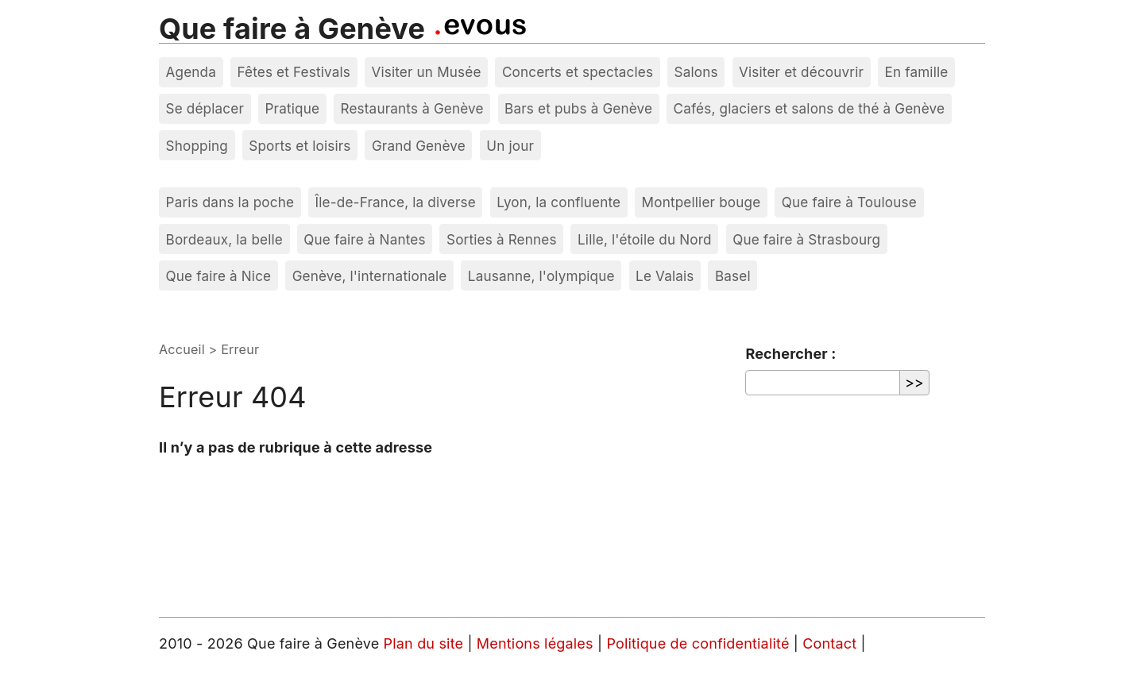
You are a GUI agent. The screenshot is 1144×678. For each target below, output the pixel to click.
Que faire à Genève (292, 28)
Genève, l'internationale (369, 276)
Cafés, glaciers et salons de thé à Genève (809, 108)
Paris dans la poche (230, 202)
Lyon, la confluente (558, 202)
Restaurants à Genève (411, 108)
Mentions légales (537, 643)
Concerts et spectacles (577, 72)
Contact (831, 643)
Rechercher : (790, 353)
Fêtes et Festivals (293, 72)
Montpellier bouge (701, 202)
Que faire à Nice (219, 276)
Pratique (292, 108)
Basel (733, 276)
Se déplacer (205, 108)
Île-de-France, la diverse (395, 202)
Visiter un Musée (426, 72)
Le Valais (665, 276)
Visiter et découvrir (801, 72)
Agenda (191, 72)
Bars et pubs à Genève (578, 108)
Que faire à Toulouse (849, 202)
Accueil (182, 349)
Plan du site (424, 643)
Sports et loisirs (299, 145)
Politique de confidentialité (699, 643)
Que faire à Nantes (364, 239)
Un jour (510, 145)
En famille (916, 72)
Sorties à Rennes (501, 239)
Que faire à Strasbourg (806, 239)
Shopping (197, 145)
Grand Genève (419, 145)
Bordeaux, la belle (224, 239)
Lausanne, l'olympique (541, 276)
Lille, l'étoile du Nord (645, 239)
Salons (696, 72)
